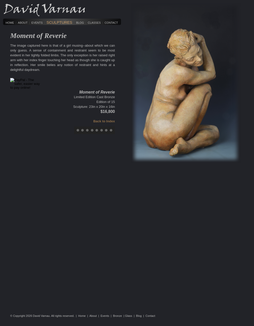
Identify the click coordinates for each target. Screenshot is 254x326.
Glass (128, 315)
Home (10, 22)
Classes (94, 22)
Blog (80, 22)
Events (37, 22)
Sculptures (59, 22)
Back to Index (104, 121)
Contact (111, 22)
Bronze (117, 315)
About (23, 22)
